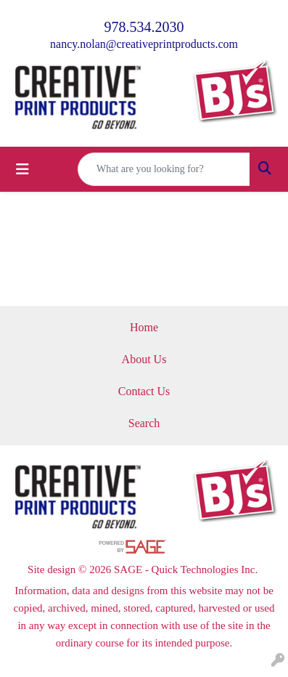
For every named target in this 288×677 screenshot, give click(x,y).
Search (144, 423)
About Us (144, 359)
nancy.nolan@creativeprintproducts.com (144, 44)
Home (144, 327)
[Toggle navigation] (22, 169)
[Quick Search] (164, 169)
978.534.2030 (144, 27)
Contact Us (144, 391)
